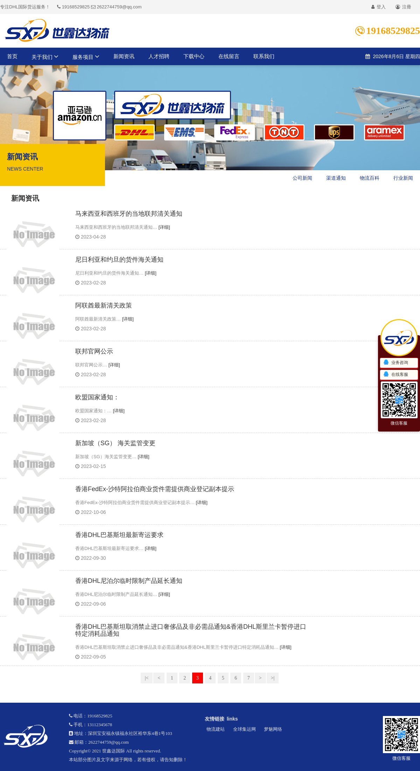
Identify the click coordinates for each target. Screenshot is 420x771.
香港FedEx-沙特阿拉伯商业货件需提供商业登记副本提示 (154, 489)
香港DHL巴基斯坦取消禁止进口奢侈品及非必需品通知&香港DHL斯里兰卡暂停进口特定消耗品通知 (190, 630)
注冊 (403, 6)
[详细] (164, 227)
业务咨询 (395, 362)
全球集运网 (244, 729)
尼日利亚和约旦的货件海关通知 (119, 259)
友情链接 (214, 719)
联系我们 (263, 56)
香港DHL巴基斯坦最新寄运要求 (119, 535)
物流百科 (369, 178)
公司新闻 (302, 178)
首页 (12, 56)
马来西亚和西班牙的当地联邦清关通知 (128, 214)
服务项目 (85, 56)
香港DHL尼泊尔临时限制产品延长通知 (128, 581)
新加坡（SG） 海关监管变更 (115, 443)
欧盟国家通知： (97, 397)
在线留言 (228, 56)
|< (147, 678)
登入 (378, 6)
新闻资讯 (123, 56)
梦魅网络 (273, 729)
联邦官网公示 (94, 351)
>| (273, 678)
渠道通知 (336, 178)
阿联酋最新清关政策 (103, 305)
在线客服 (395, 374)
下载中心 (193, 56)
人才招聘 (158, 56)
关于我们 (44, 56)
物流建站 (215, 729)
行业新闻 (403, 178)
